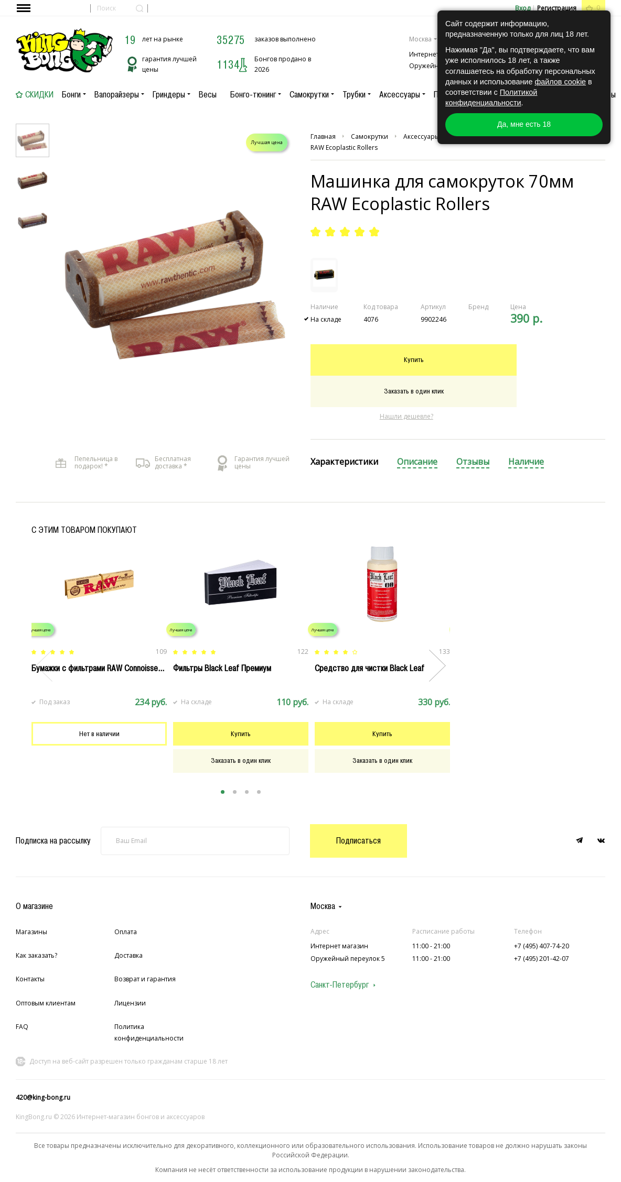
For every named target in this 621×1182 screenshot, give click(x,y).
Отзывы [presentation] (472, 461)
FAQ (22, 1026)
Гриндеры (169, 94)
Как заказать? (36, 955)
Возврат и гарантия (145, 979)
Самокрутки (309, 94)
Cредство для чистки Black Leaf (369, 668)
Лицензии (130, 1003)
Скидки (39, 94)
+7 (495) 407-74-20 (541, 946)
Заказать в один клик (414, 390)
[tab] (344, 462)
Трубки (354, 94)
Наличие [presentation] (526, 461)
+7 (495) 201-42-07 (541, 958)
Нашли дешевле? (406, 416)
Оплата (125, 931)
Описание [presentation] (417, 461)
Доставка (128, 955)
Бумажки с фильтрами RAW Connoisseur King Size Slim (121, 668)
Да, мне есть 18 (524, 124)
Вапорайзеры (116, 94)
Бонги (71, 94)
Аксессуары (399, 94)
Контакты (30, 979)
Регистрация (556, 8)
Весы (208, 94)
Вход (522, 8)
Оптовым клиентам (46, 1003)
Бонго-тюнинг (253, 94)
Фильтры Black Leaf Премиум (222, 668)
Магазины (31, 931)
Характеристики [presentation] (344, 461)
